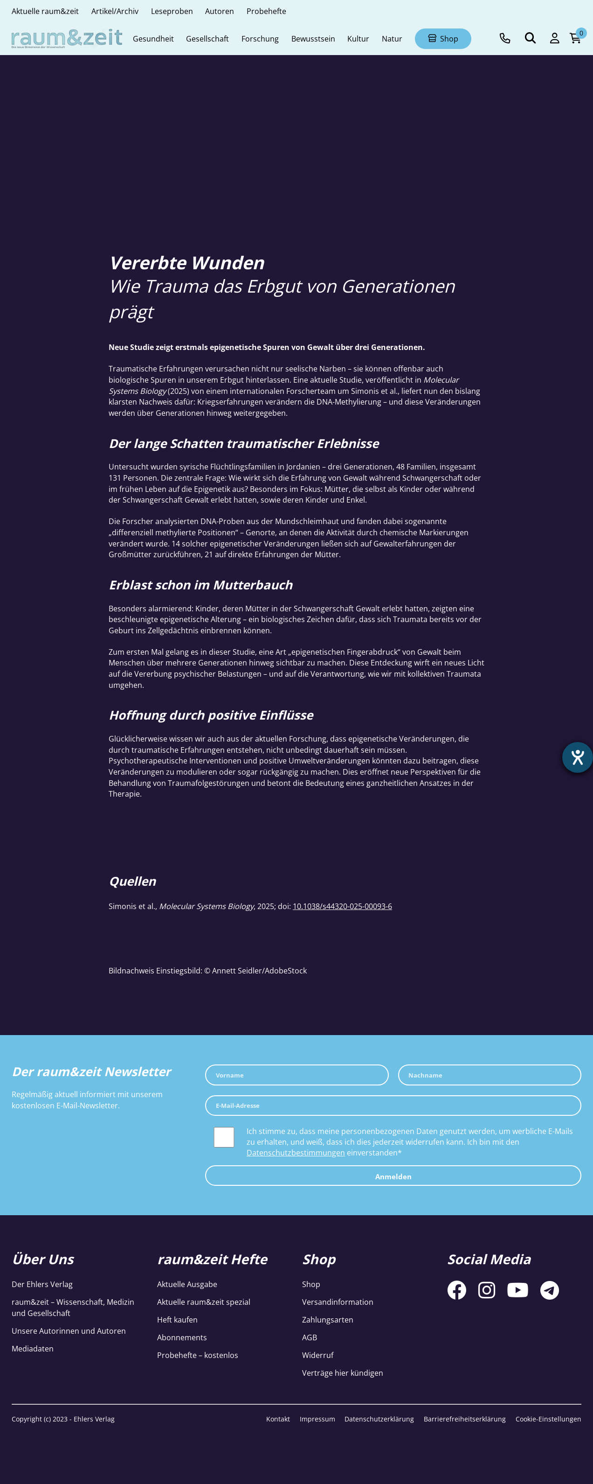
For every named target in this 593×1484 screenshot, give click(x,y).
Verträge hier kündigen (342, 1372)
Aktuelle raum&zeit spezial (203, 1301)
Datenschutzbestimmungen (296, 1152)
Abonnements (182, 1337)
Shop (311, 1284)
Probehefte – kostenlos (197, 1355)
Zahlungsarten (327, 1319)
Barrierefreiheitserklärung (465, 1418)
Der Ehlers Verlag (42, 1284)
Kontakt (278, 1418)
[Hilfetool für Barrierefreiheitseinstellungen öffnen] (577, 757)
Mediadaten (33, 1348)
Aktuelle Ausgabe (187, 1284)
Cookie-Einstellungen (548, 1418)
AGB (309, 1337)
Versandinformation (337, 1301)
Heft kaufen (177, 1319)
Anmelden (393, 1176)
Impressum (317, 1418)
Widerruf (317, 1355)
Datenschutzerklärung (379, 1418)
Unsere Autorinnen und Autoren (69, 1330)
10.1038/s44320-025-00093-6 (342, 906)
